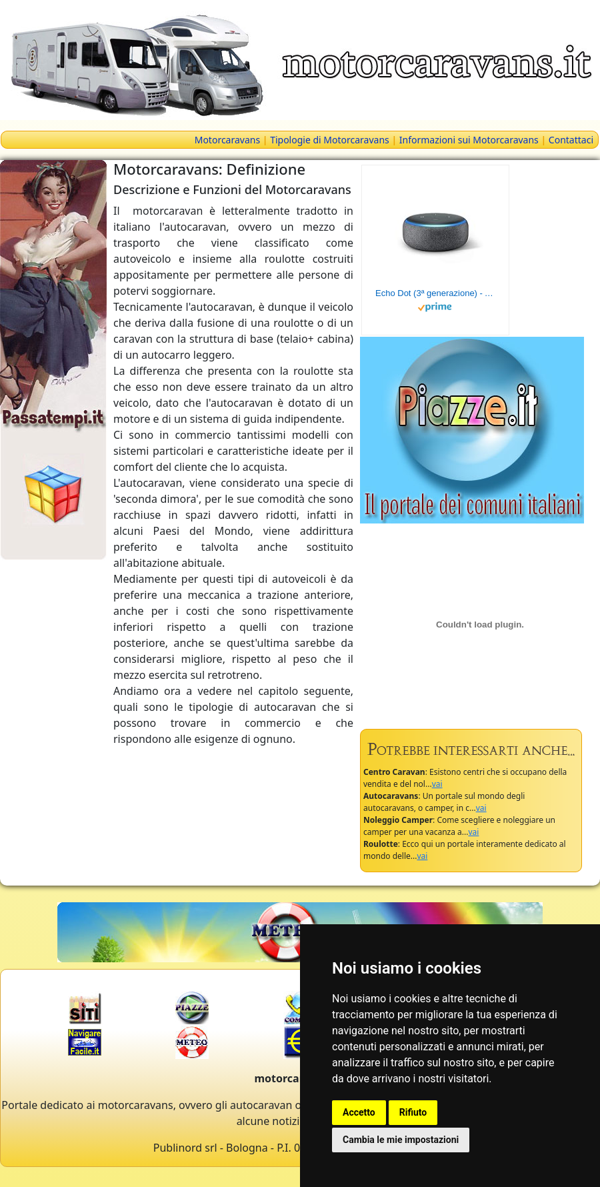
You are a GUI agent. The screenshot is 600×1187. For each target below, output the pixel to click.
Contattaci (571, 139)
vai (437, 784)
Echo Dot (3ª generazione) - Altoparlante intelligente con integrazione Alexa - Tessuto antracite (435, 293)
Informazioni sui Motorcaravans (469, 139)
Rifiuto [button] (413, 1112)
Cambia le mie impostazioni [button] (401, 1139)
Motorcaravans (227, 139)
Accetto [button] (359, 1112)
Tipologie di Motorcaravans (329, 139)
